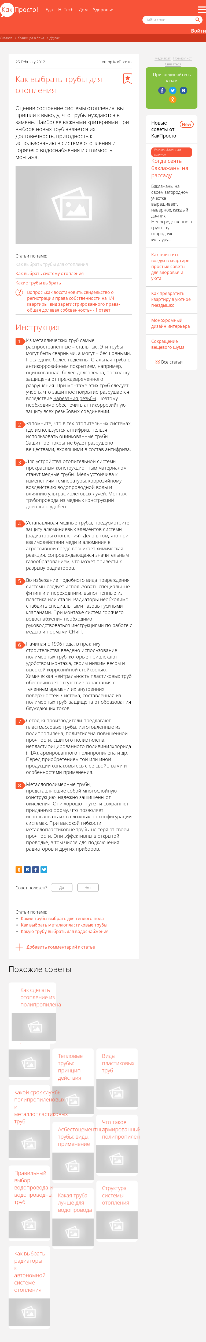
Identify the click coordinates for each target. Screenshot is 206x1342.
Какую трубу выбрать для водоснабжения (65, 931)
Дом (83, 10)
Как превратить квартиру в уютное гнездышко (171, 299)
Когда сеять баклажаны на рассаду (169, 168)
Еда (49, 10)
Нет (87, 887)
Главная (6, 38)
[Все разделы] (202, 9)
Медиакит (162, 58)
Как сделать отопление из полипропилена (122, 997)
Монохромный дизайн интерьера (170, 323)
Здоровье (103, 10)
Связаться (173, 64)
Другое (55, 38)
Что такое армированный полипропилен (121, 1129)
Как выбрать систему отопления (50, 273)
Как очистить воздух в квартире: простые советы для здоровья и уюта (170, 266)
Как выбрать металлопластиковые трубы (64, 925)
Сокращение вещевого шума (168, 344)
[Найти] (197, 20)
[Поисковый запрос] (172, 20)
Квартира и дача (31, 38)
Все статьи (172, 362)
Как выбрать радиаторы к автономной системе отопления (30, 1271)
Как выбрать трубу (68, 997)
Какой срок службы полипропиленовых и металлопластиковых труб (41, 1107)
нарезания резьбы (74, 398)
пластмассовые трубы (51, 727)
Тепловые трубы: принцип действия (70, 1066)
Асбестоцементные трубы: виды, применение (82, 1136)
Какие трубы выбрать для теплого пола (62, 918)
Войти (198, 30)
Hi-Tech (65, 10)
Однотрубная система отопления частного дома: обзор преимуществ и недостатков (31, 1015)
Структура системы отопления (115, 1195)
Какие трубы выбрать (38, 283)
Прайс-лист (182, 58)
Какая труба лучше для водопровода (75, 1202)
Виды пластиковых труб (118, 1063)
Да (61, 887)
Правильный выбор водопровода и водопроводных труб (34, 1187)
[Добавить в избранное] (127, 78)
